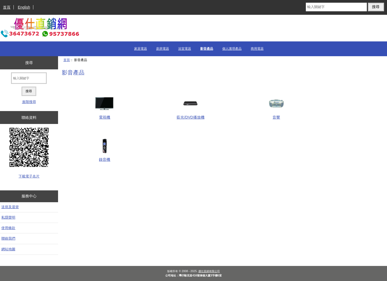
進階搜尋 (29, 102)
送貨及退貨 (10, 207)
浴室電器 (184, 49)
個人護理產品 (232, 49)
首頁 (6, 7)
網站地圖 (8, 249)
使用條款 (8, 228)
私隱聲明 (8, 217)
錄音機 (104, 157)
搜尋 (29, 63)
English (24, 7)
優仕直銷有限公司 (209, 271)
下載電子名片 (29, 176)
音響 (276, 115)
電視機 (104, 115)
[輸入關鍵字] (336, 7)
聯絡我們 (8, 238)
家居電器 (140, 49)
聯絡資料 (29, 117)
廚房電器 (162, 49)
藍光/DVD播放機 (190, 115)
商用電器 (257, 49)
